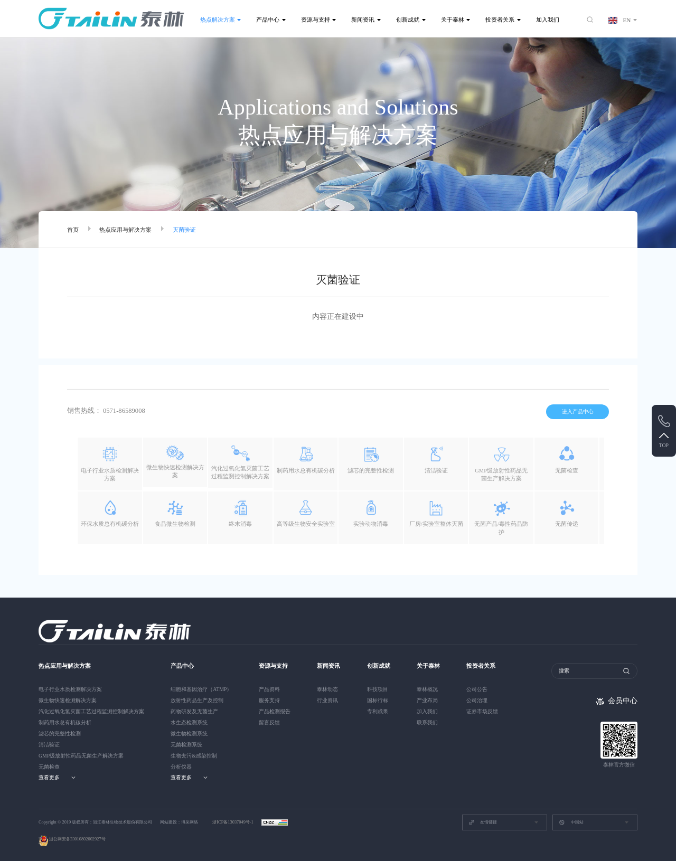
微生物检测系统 (189, 733)
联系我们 (427, 722)
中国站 (571, 822)
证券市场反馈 (482, 711)
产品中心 (267, 19)
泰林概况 (427, 689)
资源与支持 (315, 19)
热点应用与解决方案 (125, 229)
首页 (73, 229)
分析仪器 (181, 767)
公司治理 (476, 700)
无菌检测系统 (186, 745)
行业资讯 (327, 700)
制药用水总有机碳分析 (65, 722)
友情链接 (482, 822)
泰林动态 (327, 689)
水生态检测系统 (189, 722)
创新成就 (407, 19)
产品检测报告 (274, 711)
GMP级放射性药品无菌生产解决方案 (81, 756)
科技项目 (377, 689)
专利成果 (377, 711)
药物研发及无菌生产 (194, 711)
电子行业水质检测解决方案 (70, 689)
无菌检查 (49, 767)
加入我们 (547, 19)
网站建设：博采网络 (179, 822)
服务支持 (269, 700)
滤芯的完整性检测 (60, 733)
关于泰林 (452, 19)
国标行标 (377, 700)
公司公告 (476, 689)
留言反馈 (269, 722)
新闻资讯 (362, 19)
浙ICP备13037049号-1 (233, 822)
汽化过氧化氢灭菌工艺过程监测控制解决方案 (91, 711)
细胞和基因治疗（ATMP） (201, 689)
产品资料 (269, 689)
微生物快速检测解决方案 (68, 700)
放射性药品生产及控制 (197, 700)
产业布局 (427, 700)
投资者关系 (499, 19)
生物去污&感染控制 (194, 756)
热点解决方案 (217, 19)
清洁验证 (49, 745)
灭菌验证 (184, 229)
